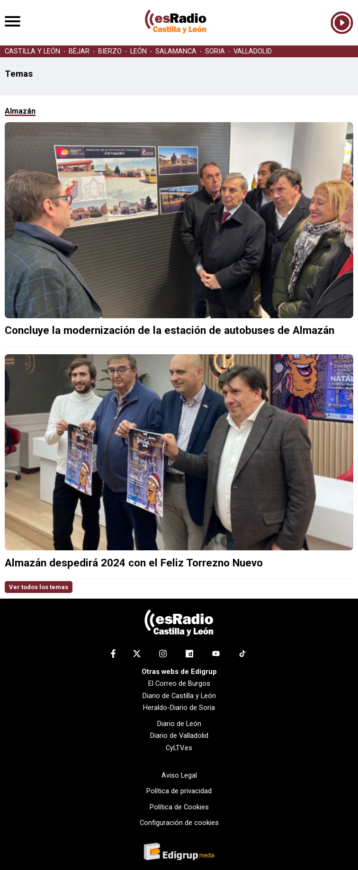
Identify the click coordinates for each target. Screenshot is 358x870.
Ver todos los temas (38, 587)
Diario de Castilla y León (179, 695)
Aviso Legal (179, 775)
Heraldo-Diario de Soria (179, 707)
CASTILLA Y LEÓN (32, 51)
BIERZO (110, 51)
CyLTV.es (179, 748)
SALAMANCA (176, 51)
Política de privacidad (179, 791)
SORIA (215, 51)
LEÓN (138, 51)
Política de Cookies (179, 807)
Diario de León (179, 723)
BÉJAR (79, 51)
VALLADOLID (252, 51)
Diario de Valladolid (179, 735)
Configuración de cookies (179, 822)
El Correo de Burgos (179, 683)
